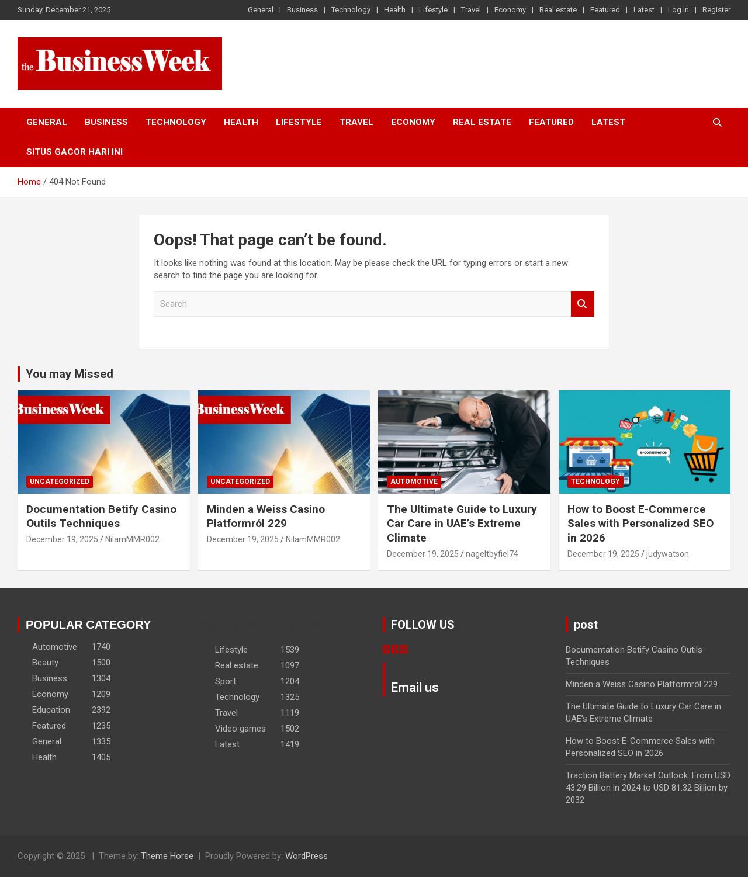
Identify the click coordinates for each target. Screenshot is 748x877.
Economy (510, 9)
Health (395, 9)
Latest (643, 9)
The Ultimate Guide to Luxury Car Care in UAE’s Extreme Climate (462, 523)
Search (582, 304)
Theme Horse (167, 856)
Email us (415, 687)
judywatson (667, 554)
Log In (678, 9)
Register (716, 9)
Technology (350, 9)
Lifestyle (433, 9)
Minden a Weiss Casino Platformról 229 (266, 516)
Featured (605, 9)
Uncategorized (59, 481)
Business (302, 9)
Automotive (414, 481)
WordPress (306, 856)
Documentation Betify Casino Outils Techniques (101, 516)
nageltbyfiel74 (492, 554)
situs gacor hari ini (74, 152)
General (260, 9)
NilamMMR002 (132, 539)
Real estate (558, 9)
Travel (471, 9)
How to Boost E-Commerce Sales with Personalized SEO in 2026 (640, 523)
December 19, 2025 (62, 539)
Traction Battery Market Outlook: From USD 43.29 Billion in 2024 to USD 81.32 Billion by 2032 (648, 787)
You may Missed (69, 374)
